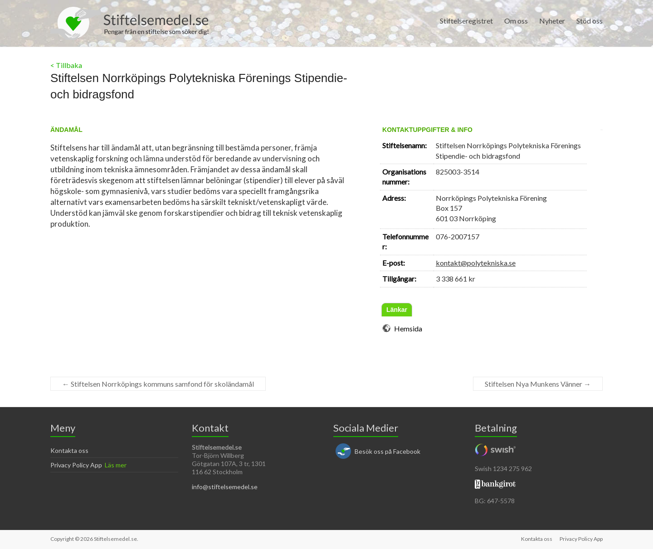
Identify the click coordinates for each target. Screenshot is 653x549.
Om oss (516, 20)
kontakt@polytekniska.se (476, 262)
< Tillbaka (66, 65)
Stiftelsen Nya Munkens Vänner (538, 383)
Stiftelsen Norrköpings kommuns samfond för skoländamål (158, 383)
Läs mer (116, 465)
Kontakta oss (69, 450)
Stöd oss (589, 20)
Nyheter (552, 20)
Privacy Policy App (76, 465)
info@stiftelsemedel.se (225, 487)
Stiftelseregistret (466, 20)
